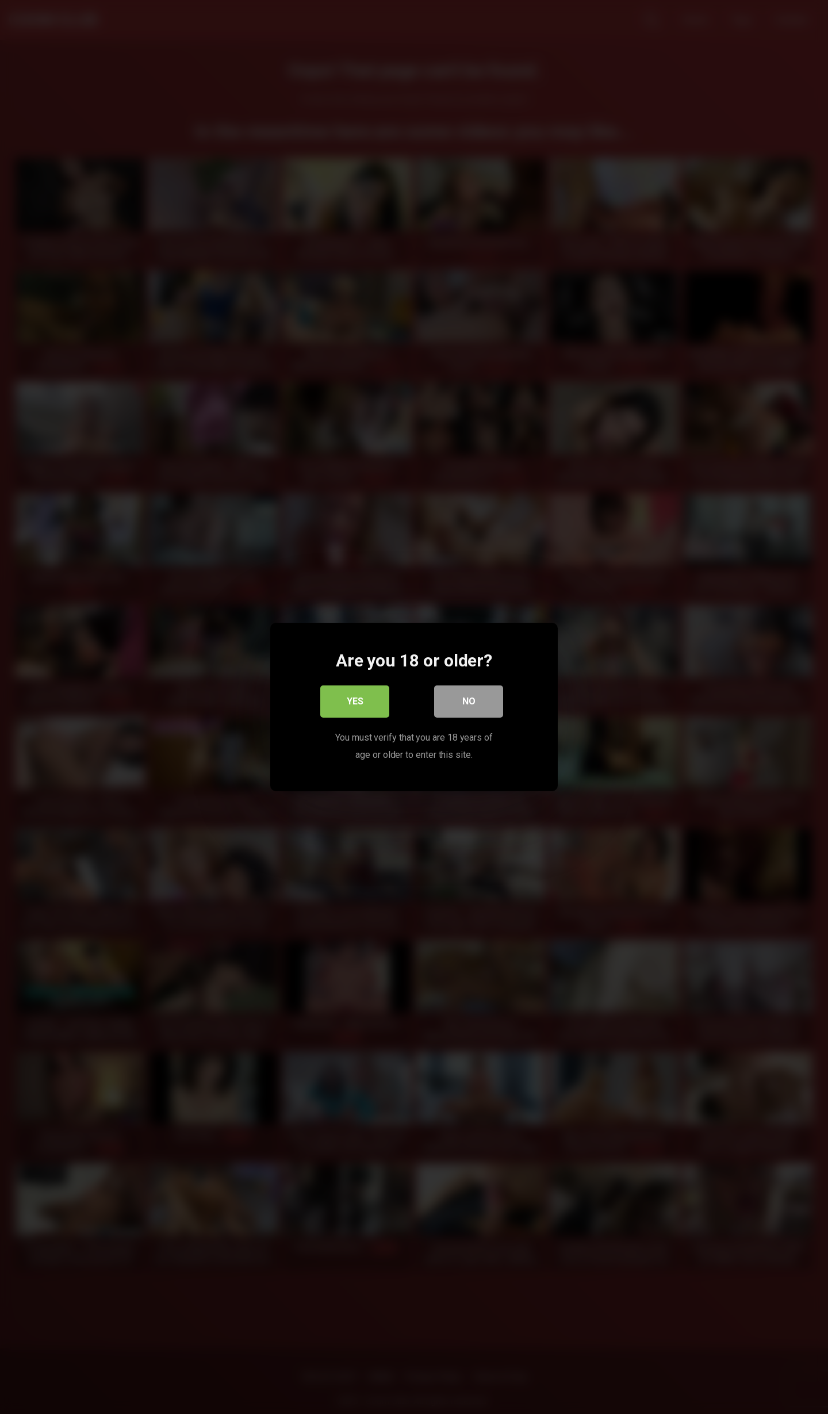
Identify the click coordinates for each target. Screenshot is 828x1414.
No (469, 701)
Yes (355, 701)
